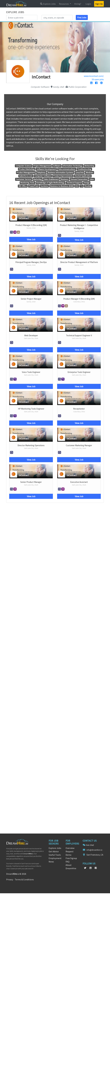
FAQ (67, 861)
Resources (64, 3)
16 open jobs (98, 79)
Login (88, 3)
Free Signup (71, 858)
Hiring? (77, 3)
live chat (90, 845)
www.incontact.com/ (94, 76)
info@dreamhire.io (94, 850)
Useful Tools (55, 854)
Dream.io (28, 854)
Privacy (9, 879)
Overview (70, 848)
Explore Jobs (48, 3)
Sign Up (99, 3)
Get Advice (54, 851)
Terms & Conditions (24, 879)
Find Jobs (81, 17)
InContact (24, 218)
